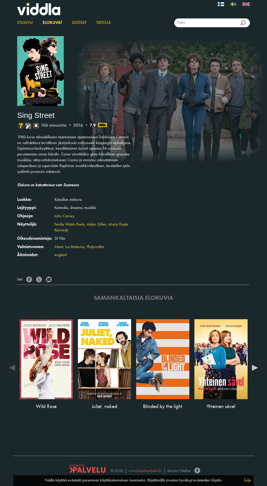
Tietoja (103, 23)
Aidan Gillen (96, 225)
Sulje (247, 480)
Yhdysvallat (95, 247)
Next (255, 367)
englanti (60, 255)
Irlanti (58, 247)
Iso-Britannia (74, 247)
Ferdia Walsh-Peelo (69, 225)
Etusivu (25, 23)
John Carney (64, 216)
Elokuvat (52, 23)
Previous (12, 367)
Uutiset (79, 23)
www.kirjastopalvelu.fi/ (145, 471)
